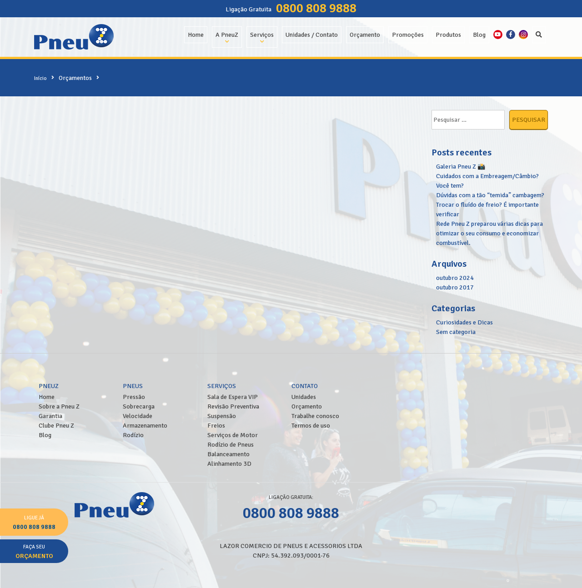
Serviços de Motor (232, 435)
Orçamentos (75, 78)
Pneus (133, 386)
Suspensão (221, 416)
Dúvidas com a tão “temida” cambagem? (490, 195)
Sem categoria (456, 332)
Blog (479, 35)
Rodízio (133, 435)
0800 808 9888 (316, 8)
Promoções (408, 35)
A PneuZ (227, 35)
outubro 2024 (455, 278)
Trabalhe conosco (315, 416)
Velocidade (137, 416)
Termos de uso (310, 425)
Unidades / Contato (312, 35)
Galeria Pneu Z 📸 (460, 166)
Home (196, 35)
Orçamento (365, 35)
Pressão (134, 397)
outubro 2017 (455, 287)
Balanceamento (228, 454)
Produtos (448, 35)
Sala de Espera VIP (232, 397)
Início (40, 78)
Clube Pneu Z (56, 425)
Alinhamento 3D (229, 464)
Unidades (303, 397)
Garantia (50, 416)
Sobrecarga (139, 406)
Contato (304, 386)
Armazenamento (145, 425)
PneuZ (49, 386)
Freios (216, 425)
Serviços (262, 35)
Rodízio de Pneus (230, 444)
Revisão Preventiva (233, 406)
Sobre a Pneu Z (59, 406)
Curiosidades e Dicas (464, 322)
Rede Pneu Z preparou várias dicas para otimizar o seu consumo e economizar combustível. (489, 233)
